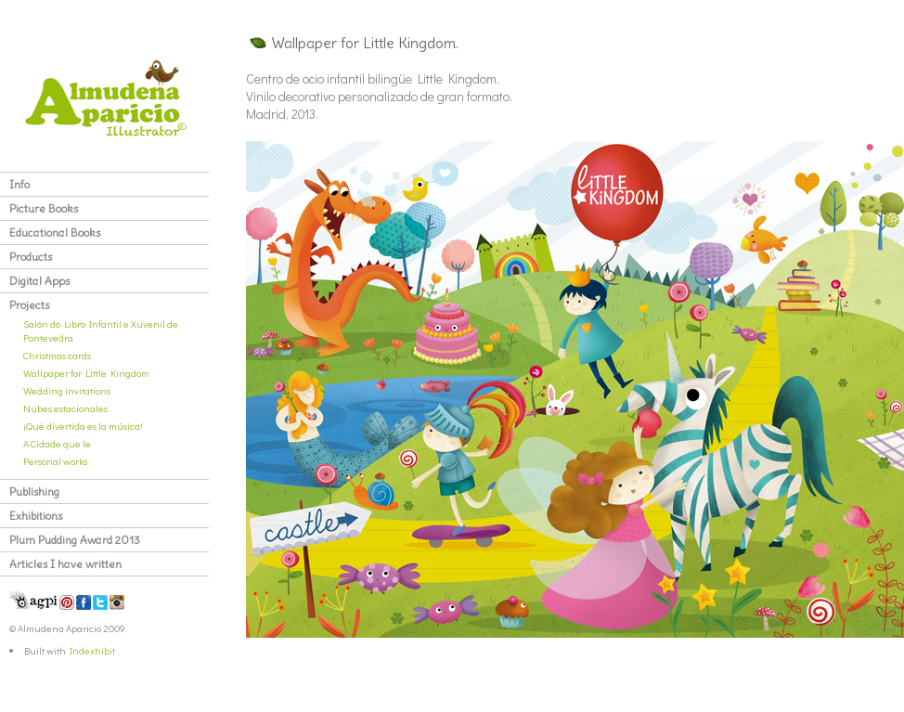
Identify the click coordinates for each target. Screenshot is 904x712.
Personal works (55, 461)
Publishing (34, 491)
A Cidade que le (57, 443)
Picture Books (43, 208)
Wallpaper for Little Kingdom (86, 373)
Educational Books (54, 232)
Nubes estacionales (65, 408)
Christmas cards (57, 355)
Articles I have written (65, 564)
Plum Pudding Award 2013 (74, 540)
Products (30, 257)
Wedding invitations (66, 390)
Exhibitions (35, 516)
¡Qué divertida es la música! (83, 426)
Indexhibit (92, 650)
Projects (29, 305)
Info (19, 184)
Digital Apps (39, 281)
